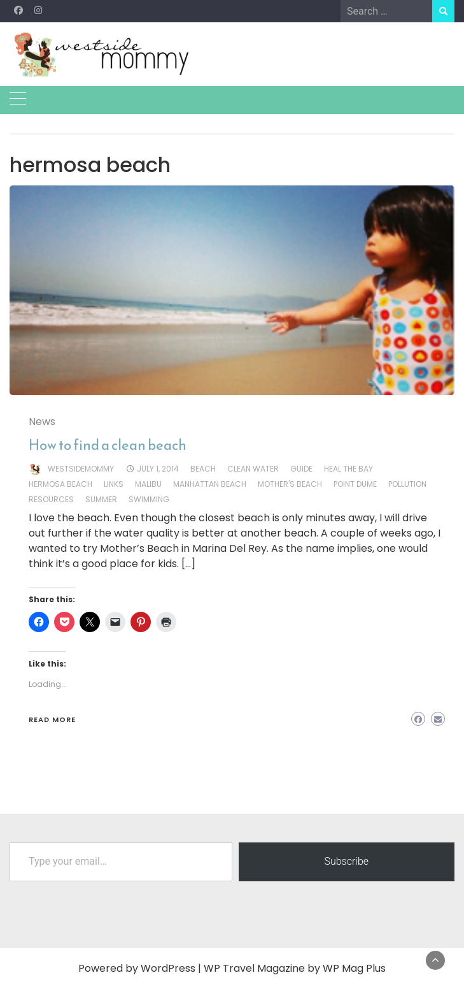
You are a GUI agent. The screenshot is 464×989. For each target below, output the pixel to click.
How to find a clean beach (107, 445)
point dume (355, 484)
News (42, 421)
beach (203, 468)
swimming (149, 499)
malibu (148, 484)
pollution (407, 484)
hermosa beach (60, 484)
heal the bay (348, 468)
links (113, 484)
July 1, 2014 (158, 468)
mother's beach (290, 484)
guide (301, 468)
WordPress (168, 968)
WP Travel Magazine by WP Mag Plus (295, 968)
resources (51, 499)
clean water (253, 468)
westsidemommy (81, 468)
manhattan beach (209, 484)
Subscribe (346, 861)
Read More (52, 719)
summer (101, 499)
